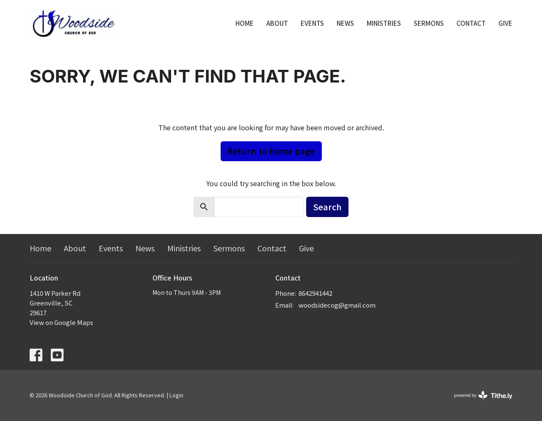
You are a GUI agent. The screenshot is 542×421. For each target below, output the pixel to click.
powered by (483, 395)
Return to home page (271, 151)
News (345, 23)
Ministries (384, 23)
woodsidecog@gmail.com (337, 304)
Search (327, 207)
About (277, 23)
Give (505, 23)
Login (176, 395)
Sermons (429, 23)
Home (244, 23)
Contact (471, 23)
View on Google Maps (61, 322)
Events (312, 23)
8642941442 (315, 293)
